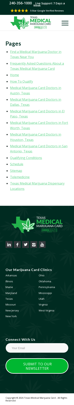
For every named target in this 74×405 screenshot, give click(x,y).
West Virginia (46, 310)
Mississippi (45, 293)
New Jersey (12, 310)
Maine (9, 287)
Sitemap (16, 171)
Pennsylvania (47, 287)
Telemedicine (20, 177)
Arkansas (11, 275)
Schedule (16, 164)
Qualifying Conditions (26, 158)
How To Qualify (21, 81)
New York (11, 316)
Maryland (11, 293)
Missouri (11, 304)
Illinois (9, 281)
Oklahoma (45, 281)
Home (14, 75)
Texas (9, 299)
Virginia (43, 304)
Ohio (41, 275)
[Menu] (63, 23)
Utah (41, 299)
